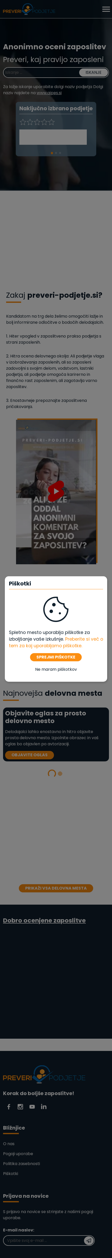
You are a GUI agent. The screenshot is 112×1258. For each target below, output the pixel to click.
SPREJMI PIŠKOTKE (55, 657)
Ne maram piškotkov (56, 669)
